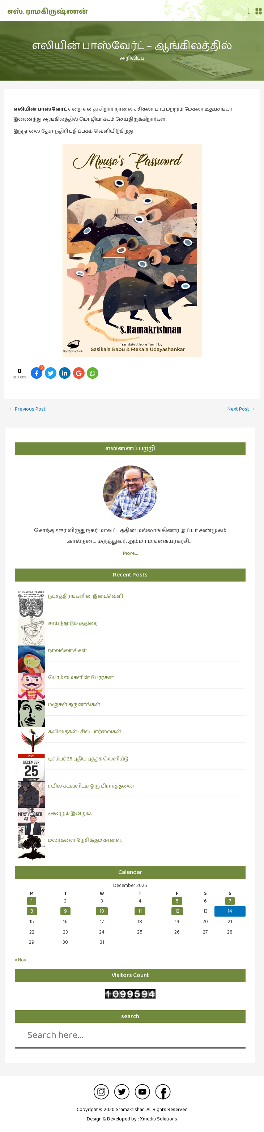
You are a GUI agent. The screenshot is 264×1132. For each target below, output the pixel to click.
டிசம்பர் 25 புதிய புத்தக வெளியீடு (88, 759)
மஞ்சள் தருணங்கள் (74, 705)
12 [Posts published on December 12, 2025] (177, 911)
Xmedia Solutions (158, 1119)
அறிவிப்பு (132, 58)
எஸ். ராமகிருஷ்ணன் (47, 11)
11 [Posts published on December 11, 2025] (140, 911)
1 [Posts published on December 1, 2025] (32, 901)
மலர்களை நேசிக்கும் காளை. (85, 840)
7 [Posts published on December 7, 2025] (230, 901)
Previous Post (27, 409)
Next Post (241, 409)
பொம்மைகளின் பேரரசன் (81, 678)
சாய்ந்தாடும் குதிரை (73, 623)
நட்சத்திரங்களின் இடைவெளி (85, 596)
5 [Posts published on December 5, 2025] (177, 901)
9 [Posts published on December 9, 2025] (65, 911)
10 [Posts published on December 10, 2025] (101, 911)
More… (130, 553)
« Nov (20, 960)
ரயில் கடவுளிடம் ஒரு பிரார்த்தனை (91, 786)
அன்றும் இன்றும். (69, 813)
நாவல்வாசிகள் (67, 651)
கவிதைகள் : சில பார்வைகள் (84, 732)
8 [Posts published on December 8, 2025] (31, 911)
